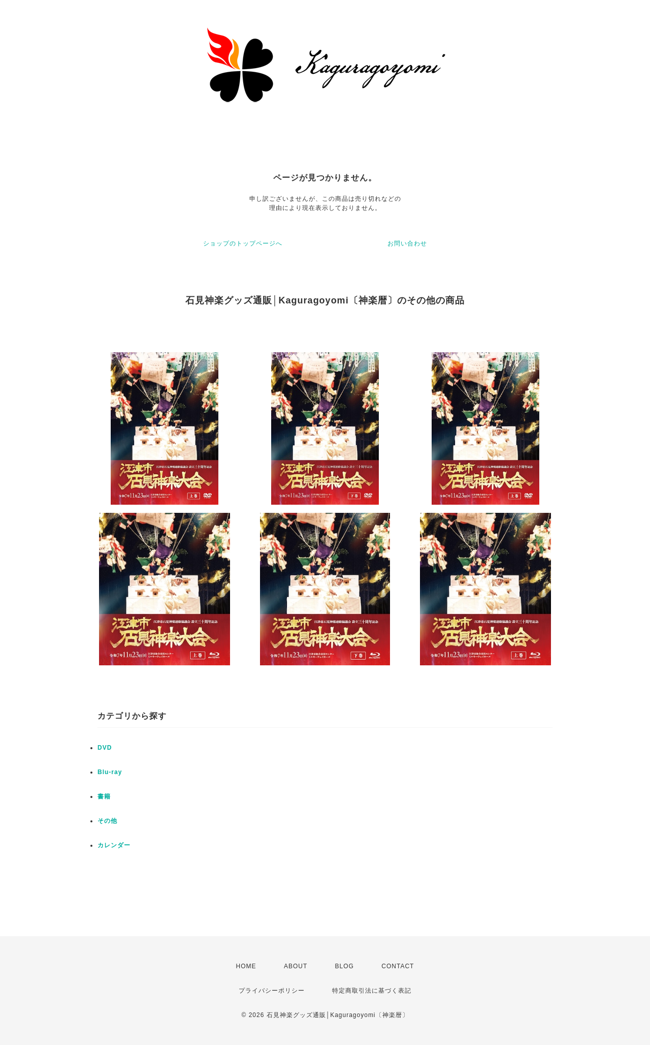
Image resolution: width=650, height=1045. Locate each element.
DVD (105, 747)
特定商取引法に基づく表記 (371, 990)
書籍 (104, 796)
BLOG (344, 966)
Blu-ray (110, 772)
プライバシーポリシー (272, 990)
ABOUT (295, 966)
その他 (107, 820)
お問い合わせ (407, 243)
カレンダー (114, 845)
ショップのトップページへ (242, 243)
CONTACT (397, 966)
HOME (246, 966)
